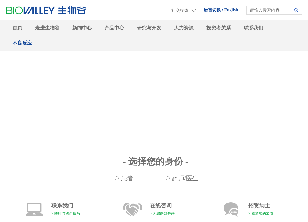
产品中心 (114, 27)
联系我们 (253, 27)
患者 (127, 178)
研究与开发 (149, 27)
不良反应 (22, 43)
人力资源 (184, 27)
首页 (17, 27)
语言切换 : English (221, 10)
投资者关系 (218, 27)
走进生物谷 (47, 27)
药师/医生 (185, 178)
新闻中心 (82, 27)
